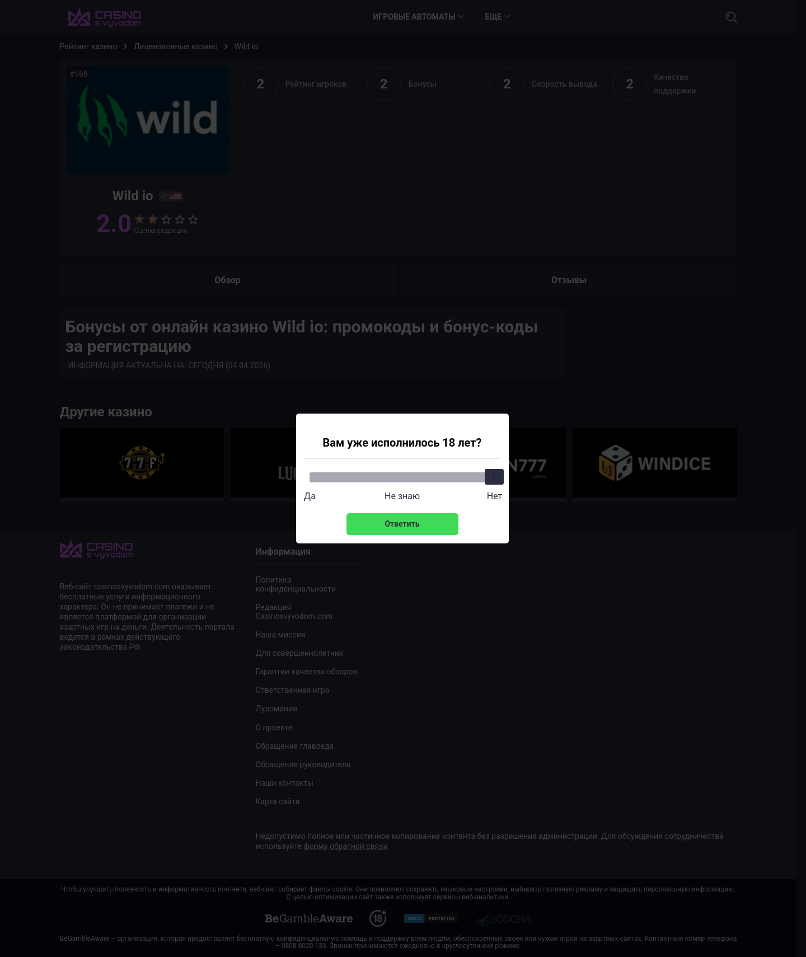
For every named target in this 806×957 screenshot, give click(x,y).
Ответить (402, 523)
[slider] (494, 477)
